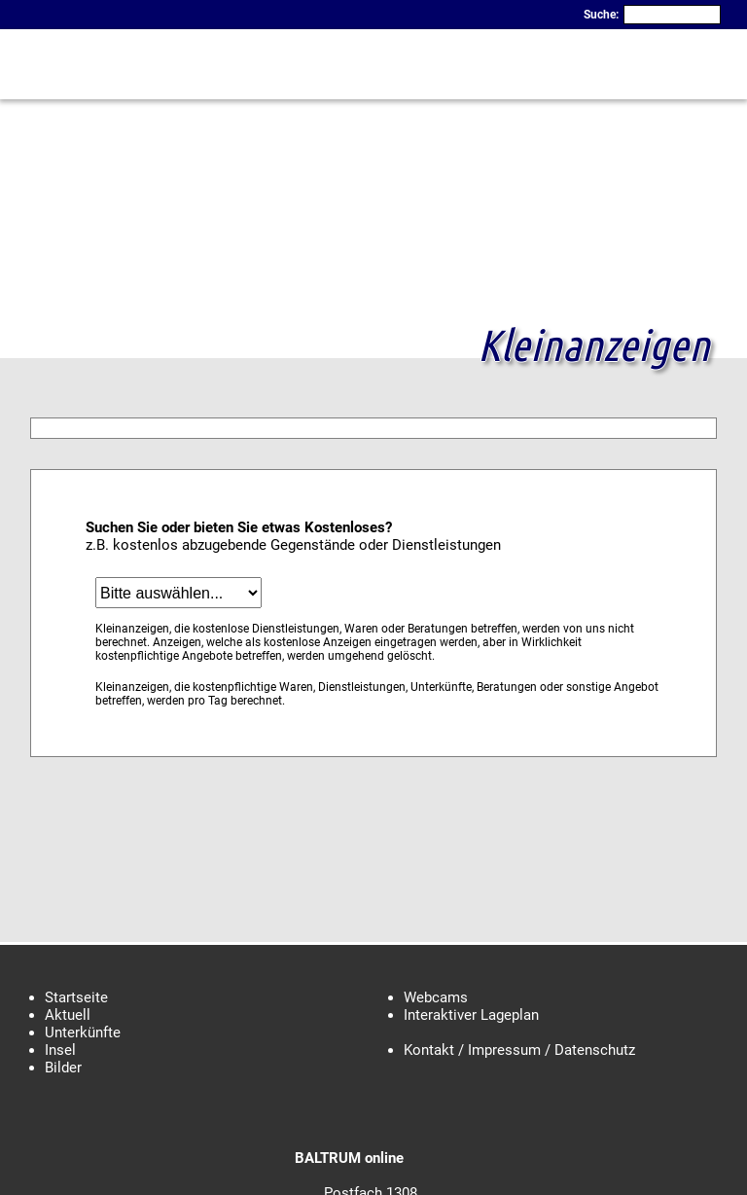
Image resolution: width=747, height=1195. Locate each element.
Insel (60, 1050)
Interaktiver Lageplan (471, 1015)
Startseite (76, 997)
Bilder (63, 1067)
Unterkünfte (83, 1032)
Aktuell (67, 1015)
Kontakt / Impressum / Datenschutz (519, 1050)
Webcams (436, 997)
